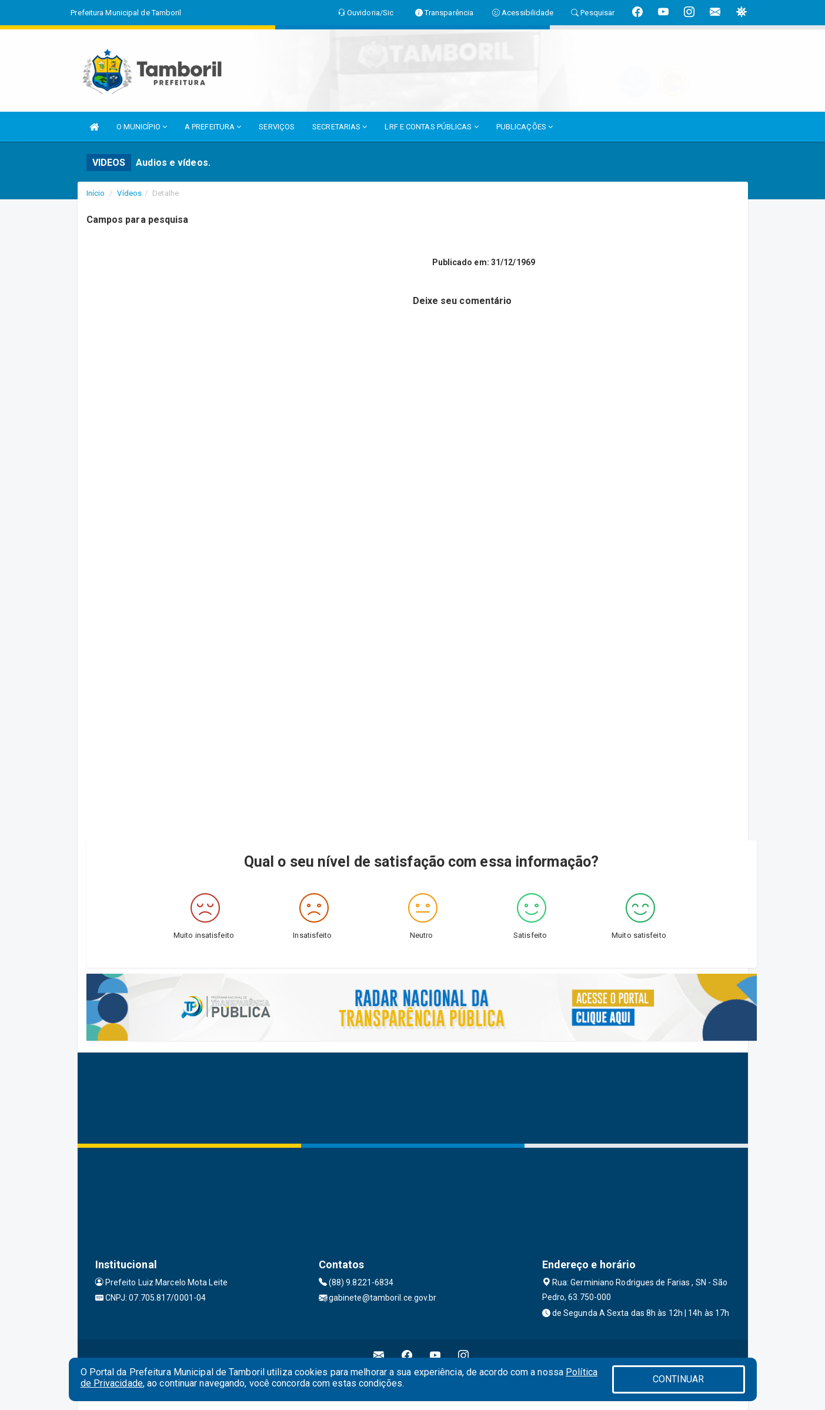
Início (95, 193)
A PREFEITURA (213, 126)
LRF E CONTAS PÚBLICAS (431, 126)
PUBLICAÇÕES (524, 126)
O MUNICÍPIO (141, 126)
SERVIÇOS (277, 126)
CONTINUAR (678, 1379)
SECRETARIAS (339, 126)
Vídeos (129, 193)
